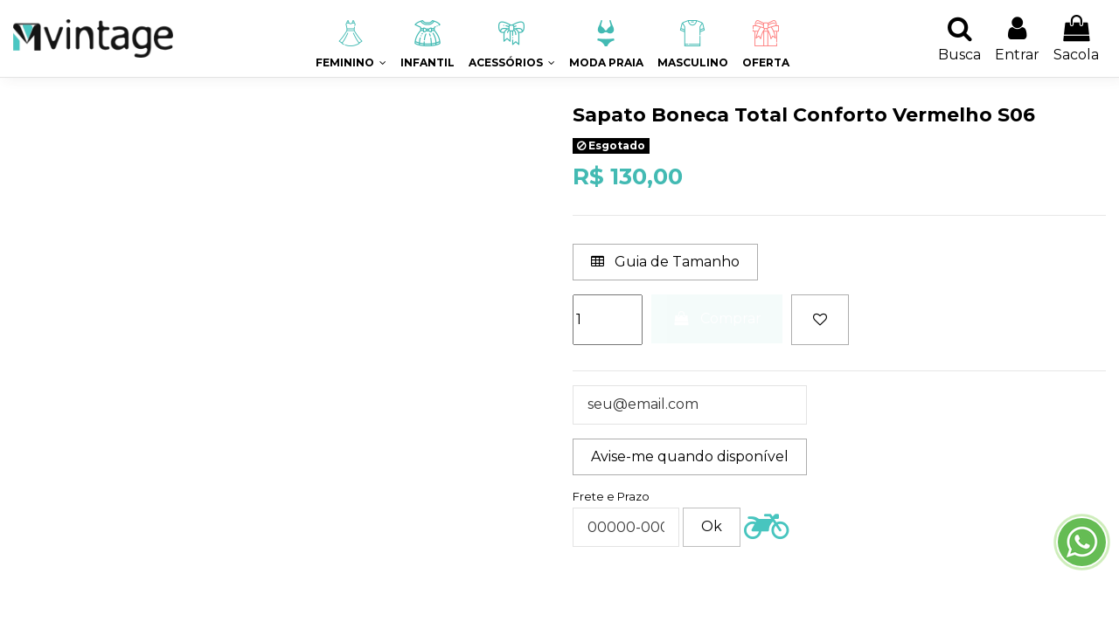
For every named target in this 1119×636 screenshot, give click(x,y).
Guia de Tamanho (665, 261)
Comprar (717, 318)
